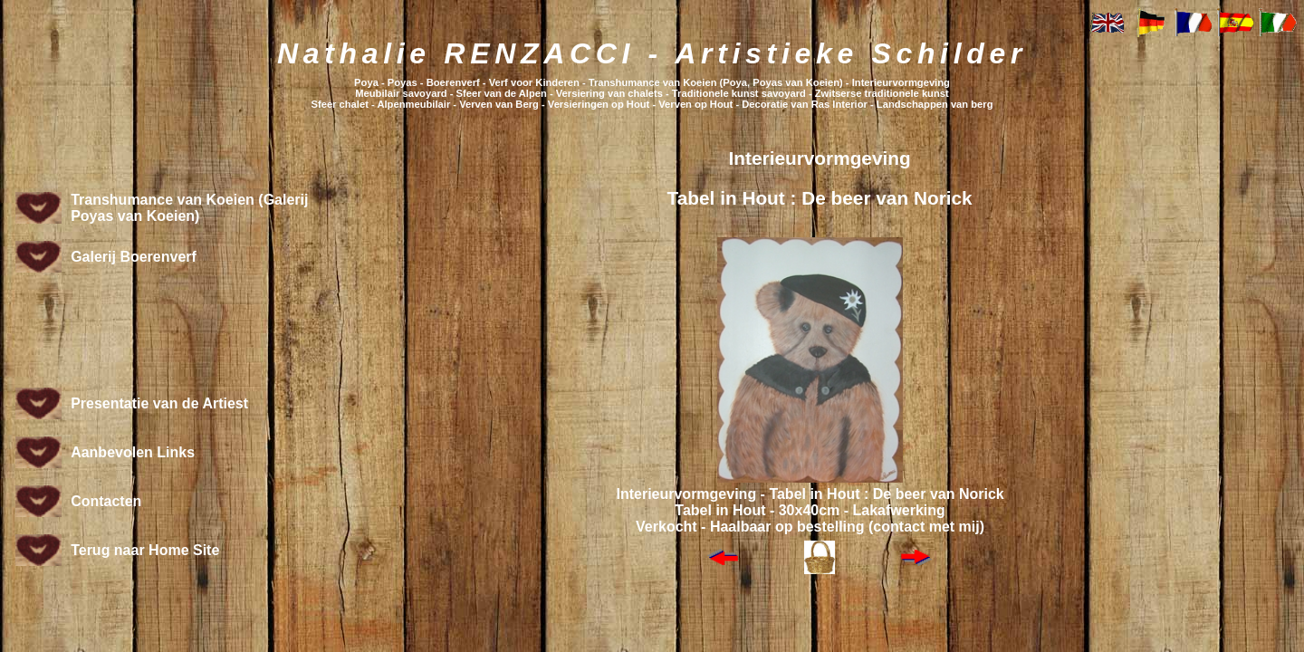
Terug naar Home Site (145, 550)
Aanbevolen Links (133, 452)
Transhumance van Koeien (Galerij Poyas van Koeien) (189, 208)
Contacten (106, 501)
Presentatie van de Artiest (159, 403)
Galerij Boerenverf (134, 256)
